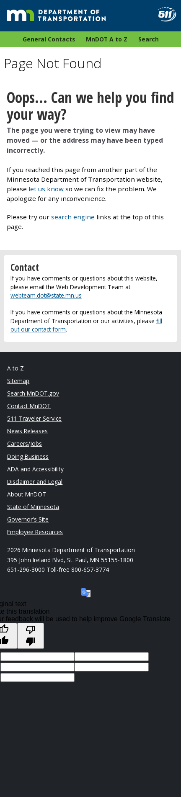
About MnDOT (26, 494)
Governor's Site (28, 519)
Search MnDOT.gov (33, 393)
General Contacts (49, 39)
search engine (73, 217)
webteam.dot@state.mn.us (46, 295)
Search (148, 39)
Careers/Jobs (24, 443)
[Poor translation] (30, 636)
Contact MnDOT (29, 406)
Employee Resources (35, 532)
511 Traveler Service (34, 418)
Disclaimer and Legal (34, 482)
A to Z (15, 368)
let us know (46, 189)
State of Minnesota (33, 507)
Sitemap (18, 381)
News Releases (27, 431)
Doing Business (28, 456)
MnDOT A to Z (106, 39)
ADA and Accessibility (35, 469)
